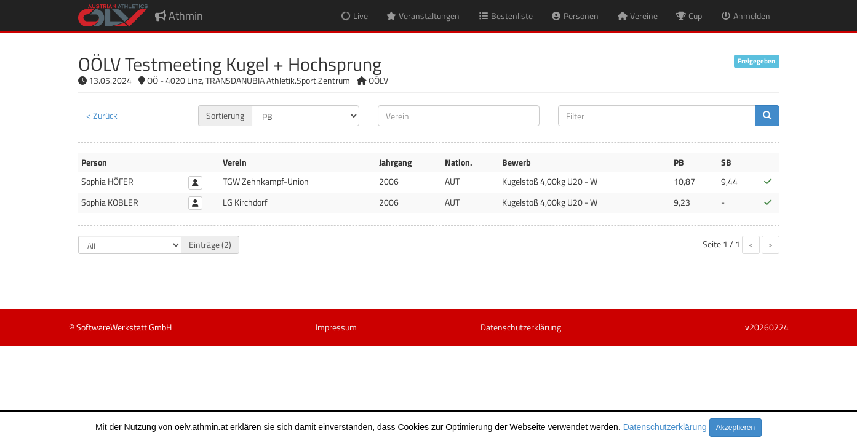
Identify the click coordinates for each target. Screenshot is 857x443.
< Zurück (102, 115)
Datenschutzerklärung (665, 427)
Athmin (179, 15)
